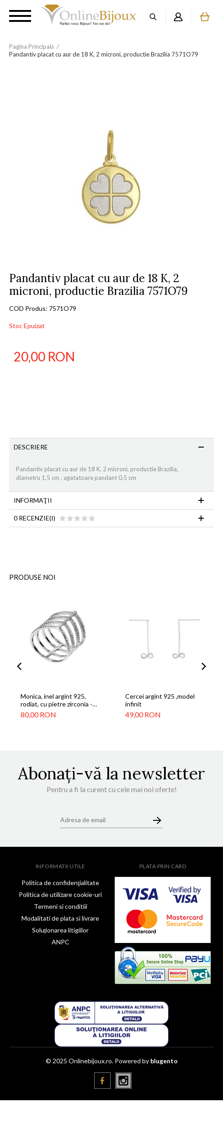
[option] (111, 170)
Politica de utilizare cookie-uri (60, 894)
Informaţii (33, 500)
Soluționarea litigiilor (60, 930)
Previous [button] (19, 666)
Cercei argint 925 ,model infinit (160, 700)
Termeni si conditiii (60, 906)
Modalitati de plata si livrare (60, 918)
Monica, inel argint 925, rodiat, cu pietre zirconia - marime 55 (56, 700)
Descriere (31, 447)
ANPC (60, 942)
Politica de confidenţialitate (60, 882)
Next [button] (203, 666)
